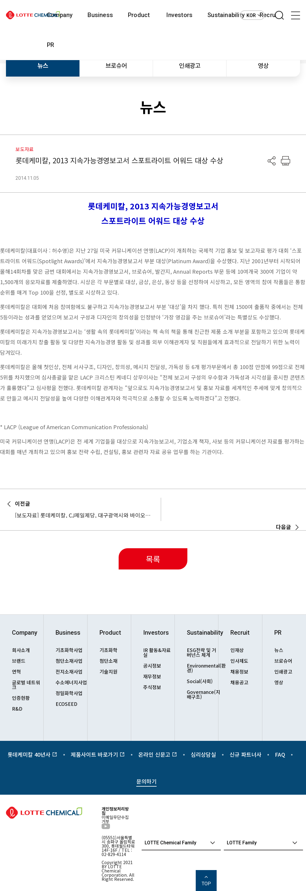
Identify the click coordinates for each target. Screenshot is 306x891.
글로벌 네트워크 (26, 684)
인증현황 (21, 697)
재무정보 (152, 676)
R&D (17, 708)
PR (50, 44)
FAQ (280, 754)
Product (139, 15)
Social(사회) (200, 681)
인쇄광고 (190, 65)
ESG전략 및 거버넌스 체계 (201, 652)
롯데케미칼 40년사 (32, 754)
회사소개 (21, 650)
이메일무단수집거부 (115, 819)
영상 (263, 65)
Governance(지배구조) (202, 694)
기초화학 (108, 650)
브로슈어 (116, 65)
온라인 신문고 (157, 754)
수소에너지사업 (71, 682)
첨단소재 (108, 660)
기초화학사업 (69, 650)
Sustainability (226, 15)
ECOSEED (66, 703)
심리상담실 (203, 754)
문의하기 (146, 781)
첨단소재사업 (69, 660)
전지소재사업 (69, 671)
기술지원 (108, 671)
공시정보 (152, 665)
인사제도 (239, 660)
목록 (153, 558)
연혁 (16, 671)
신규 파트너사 (245, 754)
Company (60, 15)
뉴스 (42, 65)
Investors (179, 15)
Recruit (240, 633)
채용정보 (239, 671)
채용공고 (239, 682)
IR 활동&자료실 (157, 652)
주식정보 (152, 687)
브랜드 (18, 660)
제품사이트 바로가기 (98, 754)
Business (100, 15)
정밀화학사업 (69, 693)
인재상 (237, 650)
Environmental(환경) (202, 668)
